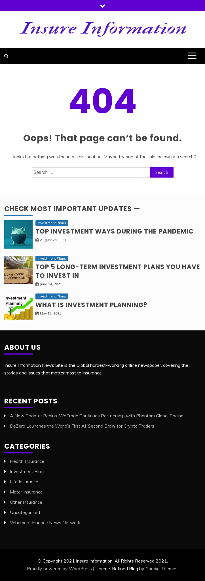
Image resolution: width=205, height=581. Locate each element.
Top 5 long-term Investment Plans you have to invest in (117, 271)
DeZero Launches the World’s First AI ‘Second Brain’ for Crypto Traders (82, 426)
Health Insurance (27, 461)
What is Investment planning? (91, 305)
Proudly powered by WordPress (59, 568)
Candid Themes (161, 568)
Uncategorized (25, 512)
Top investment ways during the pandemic (114, 231)
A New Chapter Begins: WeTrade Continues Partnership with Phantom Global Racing (96, 415)
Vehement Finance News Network (45, 522)
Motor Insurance (26, 492)
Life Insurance (24, 481)
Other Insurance (26, 502)
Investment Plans (51, 223)
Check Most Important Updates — (72, 208)
